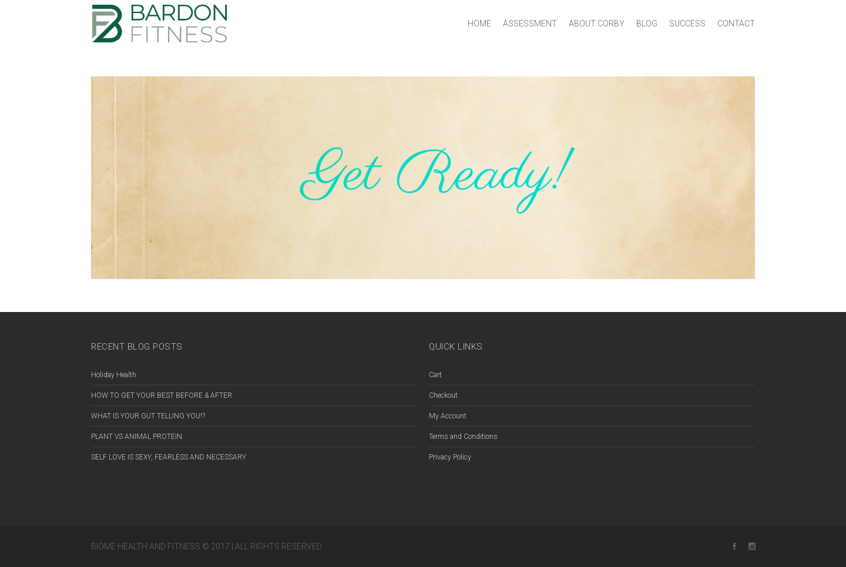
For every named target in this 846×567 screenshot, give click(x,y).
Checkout (443, 395)
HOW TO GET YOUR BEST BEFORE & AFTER (161, 395)
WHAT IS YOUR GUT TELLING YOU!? (148, 416)
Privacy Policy (450, 457)
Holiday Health (113, 375)
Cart (435, 375)
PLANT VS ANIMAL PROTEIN (136, 436)
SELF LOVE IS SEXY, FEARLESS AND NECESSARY (168, 457)
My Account (447, 416)
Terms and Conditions (463, 436)
